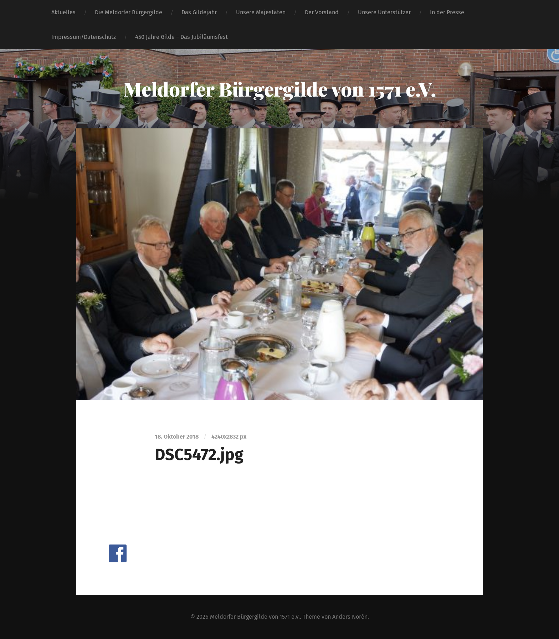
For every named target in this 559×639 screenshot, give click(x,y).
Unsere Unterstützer (384, 12)
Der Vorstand (322, 12)
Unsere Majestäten (261, 12)
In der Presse (447, 12)
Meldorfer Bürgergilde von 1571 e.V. (279, 89)
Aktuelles (63, 12)
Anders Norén (350, 616)
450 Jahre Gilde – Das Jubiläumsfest (181, 37)
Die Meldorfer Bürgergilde (128, 12)
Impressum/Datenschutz (83, 37)
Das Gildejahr (199, 12)
